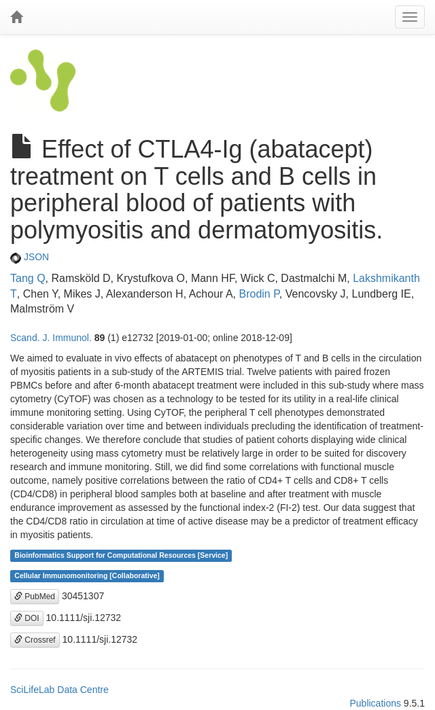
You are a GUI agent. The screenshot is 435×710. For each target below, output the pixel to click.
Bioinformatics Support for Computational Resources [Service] (121, 556)
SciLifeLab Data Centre (59, 689)
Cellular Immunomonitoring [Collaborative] (87, 576)
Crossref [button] (35, 640)
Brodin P (259, 294)
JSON (29, 256)
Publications (375, 703)
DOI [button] (26, 618)
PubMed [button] (34, 596)
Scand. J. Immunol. (51, 337)
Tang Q (28, 278)
